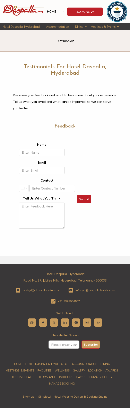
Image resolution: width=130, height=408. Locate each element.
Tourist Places (23, 377)
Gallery (79, 370)
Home (51, 11)
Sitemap (28, 396)
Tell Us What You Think (41, 198)
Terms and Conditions (55, 377)
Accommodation (57, 27)
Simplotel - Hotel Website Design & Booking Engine (72, 396)
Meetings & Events (103, 27)
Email (41, 162)
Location (95, 370)
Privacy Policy (100, 377)
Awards (111, 370)
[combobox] (23, 188)
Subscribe (91, 344)
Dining (79, 27)
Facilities (44, 370)
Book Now (85, 12)
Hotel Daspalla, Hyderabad (21, 27)
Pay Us (81, 377)
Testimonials (65, 41)
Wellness (62, 370)
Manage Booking (62, 383)
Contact (47, 180)
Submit (84, 199)
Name (41, 144)
